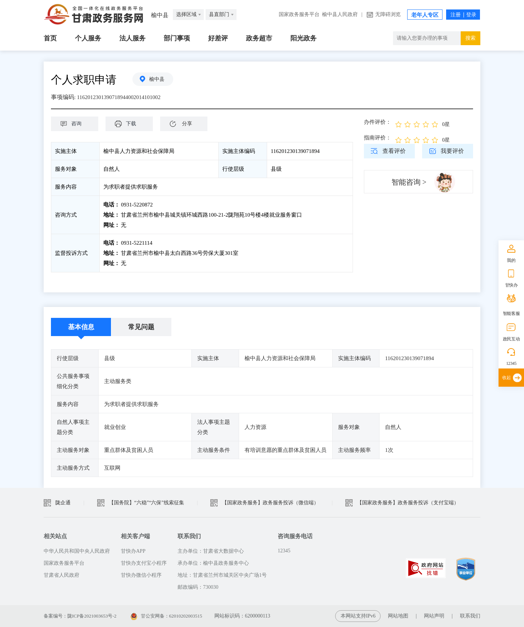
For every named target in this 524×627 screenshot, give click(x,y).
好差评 (218, 38)
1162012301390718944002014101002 (122, 97)
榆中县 (158, 79)
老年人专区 (424, 15)
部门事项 (177, 38)
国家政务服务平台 (299, 14)
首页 (50, 38)
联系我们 (470, 616)
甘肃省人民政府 (61, 575)
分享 (187, 123)
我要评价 (452, 151)
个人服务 (88, 38)
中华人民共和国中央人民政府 (77, 551)
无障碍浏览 (388, 14)
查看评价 (394, 151)
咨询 (78, 124)
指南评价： (377, 138)
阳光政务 (303, 38)
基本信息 (81, 327)
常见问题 (141, 327)
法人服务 (132, 38)
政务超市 (259, 38)
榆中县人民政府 (340, 14)
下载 (132, 124)
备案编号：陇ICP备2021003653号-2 (83, 616)
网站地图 (398, 616)
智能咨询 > (409, 182)
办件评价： (377, 122)
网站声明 (434, 616)
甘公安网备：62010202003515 (174, 616)
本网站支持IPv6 (358, 616)
